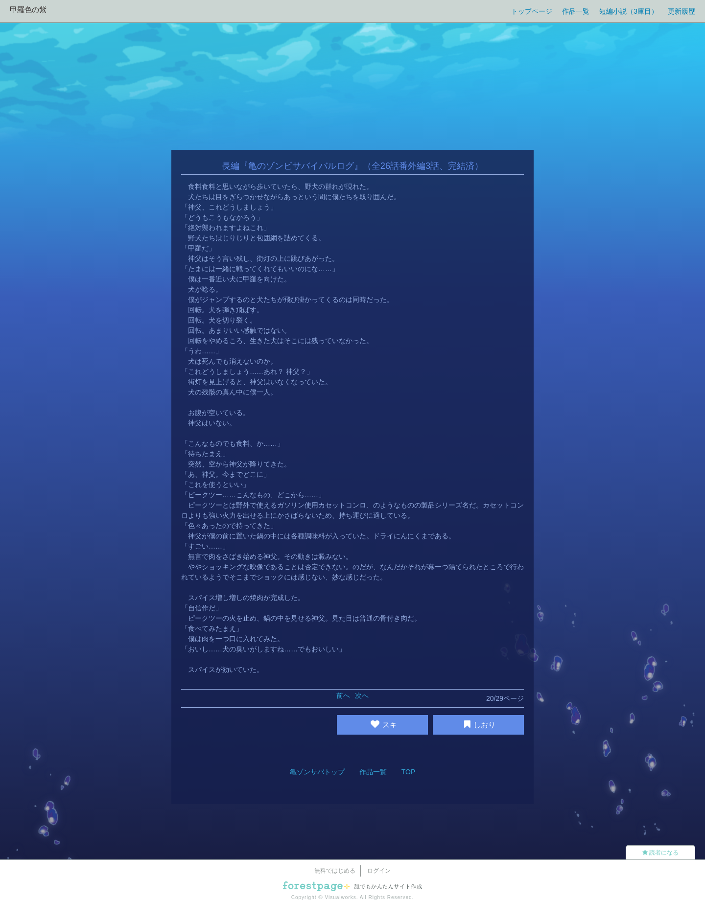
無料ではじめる (334, 870)
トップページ (531, 11)
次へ (362, 695)
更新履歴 (681, 11)
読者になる (660, 852)
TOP (408, 772)
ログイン (379, 870)
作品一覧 (575, 11)
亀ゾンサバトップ (317, 772)
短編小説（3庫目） (628, 11)
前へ (343, 695)
